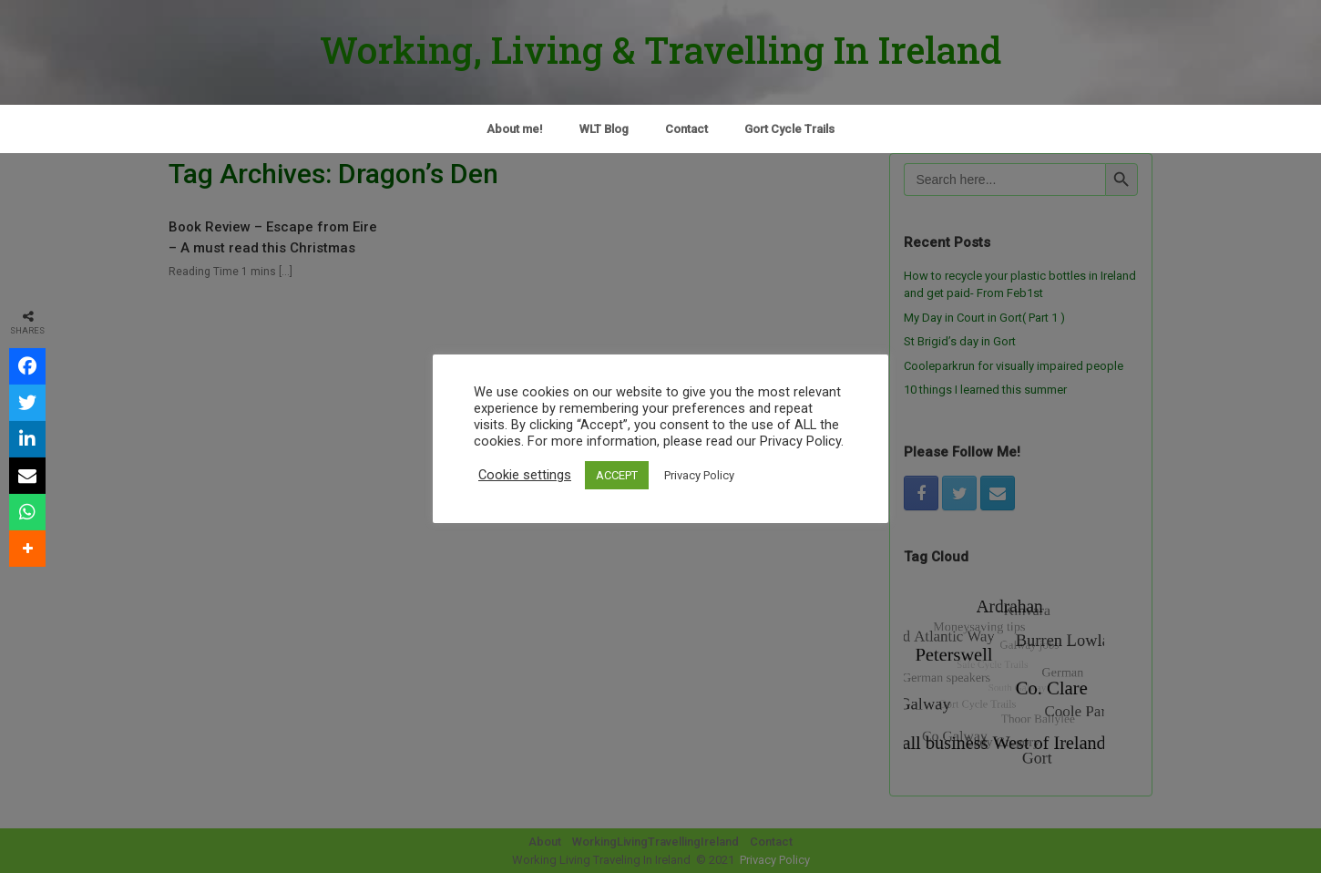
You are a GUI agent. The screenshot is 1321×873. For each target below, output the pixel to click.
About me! (514, 129)
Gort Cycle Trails (789, 129)
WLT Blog (604, 129)
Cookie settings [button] (524, 475)
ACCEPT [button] (617, 475)
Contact (686, 129)
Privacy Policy (699, 475)
